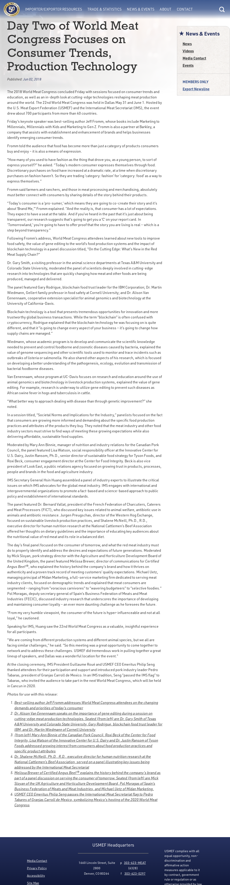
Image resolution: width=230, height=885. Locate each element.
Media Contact (194, 58)
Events (188, 65)
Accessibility (36, 875)
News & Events (140, 9)
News (187, 43)
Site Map (33, 883)
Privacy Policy (37, 868)
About (165, 9)
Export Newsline (196, 89)
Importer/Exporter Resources (53, 9)
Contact (185, 9)
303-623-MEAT (135, 863)
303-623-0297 (135, 873)
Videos (188, 51)
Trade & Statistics (104, 9)
